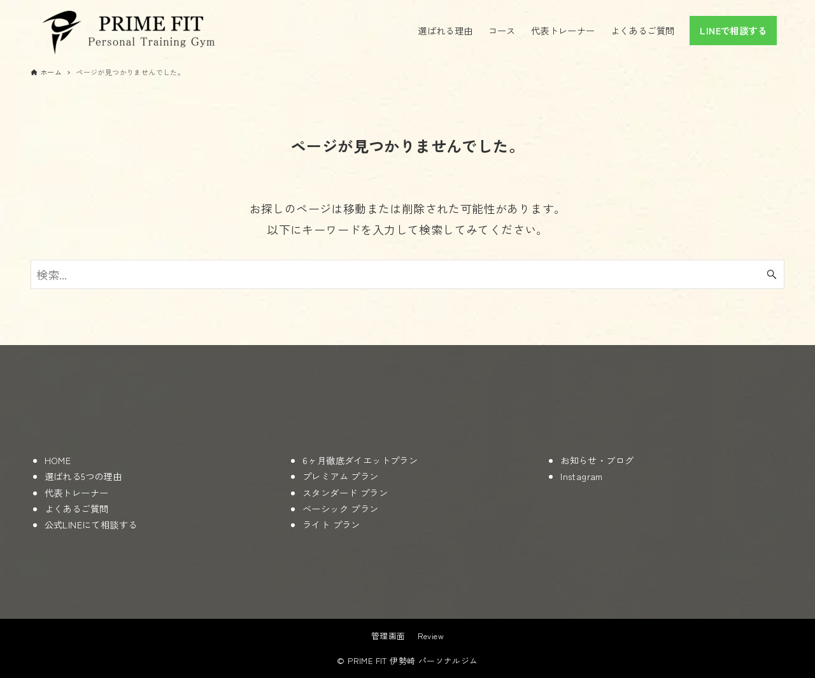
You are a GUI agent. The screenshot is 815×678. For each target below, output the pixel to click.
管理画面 (388, 636)
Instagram (581, 476)
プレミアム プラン (340, 476)
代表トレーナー (77, 492)
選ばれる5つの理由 (83, 476)
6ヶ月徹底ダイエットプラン (360, 460)
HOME (58, 460)
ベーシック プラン (340, 508)
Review (431, 636)
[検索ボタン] (771, 274)
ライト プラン (331, 524)
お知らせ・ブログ (597, 460)
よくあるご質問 (77, 508)
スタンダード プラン (345, 492)
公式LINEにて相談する (91, 524)
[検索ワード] (407, 274)
